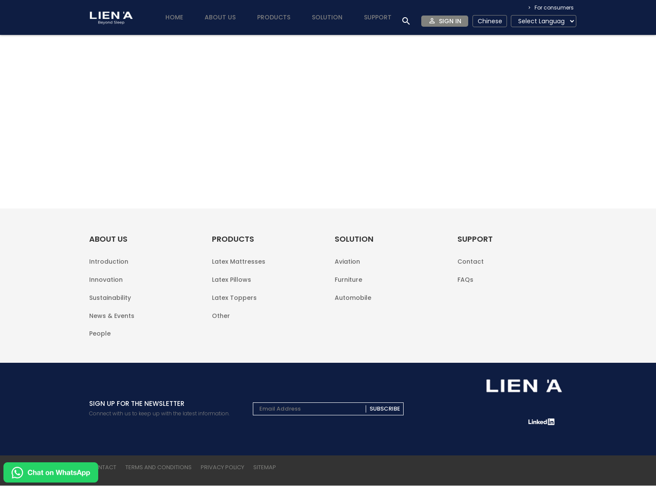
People (100, 333)
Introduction (108, 276)
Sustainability (110, 305)
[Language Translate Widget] (543, 21)
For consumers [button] (553, 7)
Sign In (450, 21)
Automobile (353, 304)
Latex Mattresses (238, 276)
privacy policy (222, 468)
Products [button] (273, 17)
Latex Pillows (231, 291)
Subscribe (385, 409)
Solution (327, 17)
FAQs (465, 290)
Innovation (106, 291)
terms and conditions (158, 468)
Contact (470, 276)
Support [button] (378, 17)
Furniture (348, 291)
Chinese (490, 21)
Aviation (347, 276)
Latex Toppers (234, 305)
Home (174, 17)
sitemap (264, 468)
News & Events (111, 319)
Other (221, 319)
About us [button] (220, 17)
